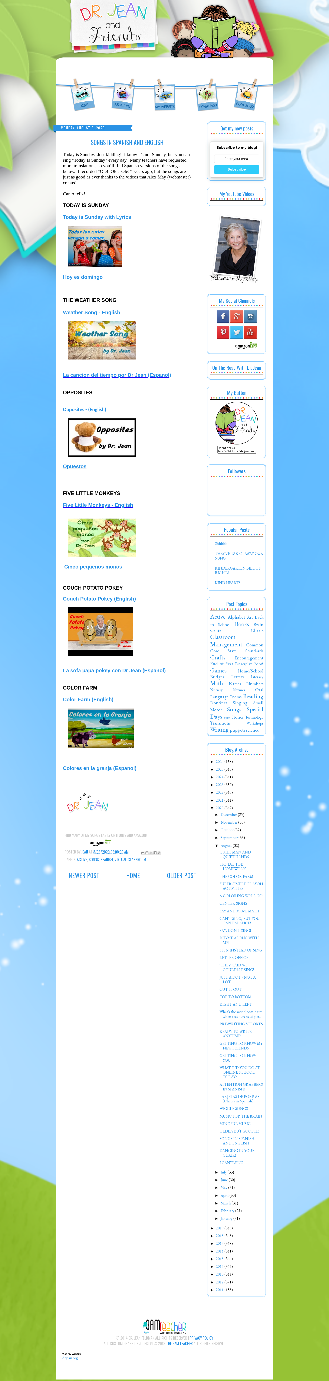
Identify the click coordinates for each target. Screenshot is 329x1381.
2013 (220, 1275)
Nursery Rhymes (227, 691)
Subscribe (237, 169)
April (225, 1196)
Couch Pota (99, 599)
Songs (94, 859)
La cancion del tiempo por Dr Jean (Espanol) (117, 375)
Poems (235, 698)
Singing (240, 704)
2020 (220, 809)
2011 (220, 1291)
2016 (220, 1252)
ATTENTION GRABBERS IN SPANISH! (241, 1088)
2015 (220, 1260)
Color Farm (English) (88, 699)
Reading (253, 697)
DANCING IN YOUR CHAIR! (237, 1154)
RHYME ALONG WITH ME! (239, 941)
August (227, 846)
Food (258, 665)
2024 (220, 778)
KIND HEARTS (227, 584)
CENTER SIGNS (233, 904)
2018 (220, 1237)
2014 (220, 1267)
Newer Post (84, 875)
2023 (220, 785)
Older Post (182, 875)
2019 (220, 1229)
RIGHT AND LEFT (235, 1005)
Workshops (255, 724)
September (229, 838)
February (228, 1212)
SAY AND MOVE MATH (239, 912)
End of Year (221, 665)
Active (82, 859)
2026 (220, 762)
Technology (254, 718)
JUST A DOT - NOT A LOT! (238, 981)
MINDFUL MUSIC (235, 1124)
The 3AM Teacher (179, 1344)
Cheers (257, 631)
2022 (220, 793)
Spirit (227, 719)
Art (250, 618)
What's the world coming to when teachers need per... (241, 1015)
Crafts (217, 659)
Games (218, 672)
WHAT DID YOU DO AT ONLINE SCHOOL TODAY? (240, 1074)
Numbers (254, 685)
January (227, 1219)
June (225, 1181)
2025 (220, 770)
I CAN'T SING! (232, 1164)
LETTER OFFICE (234, 958)
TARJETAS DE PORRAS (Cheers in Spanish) (239, 1100)
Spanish (107, 859)
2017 (220, 1244)
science (252, 731)
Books (242, 625)
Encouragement (248, 659)
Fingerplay (243, 665)
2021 (220, 801)
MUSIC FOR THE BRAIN (241, 1117)
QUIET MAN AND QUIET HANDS (235, 856)
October (227, 831)
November (229, 823)
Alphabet (236, 618)
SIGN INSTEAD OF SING (241, 951)
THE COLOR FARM (236, 877)
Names (235, 685)
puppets (237, 731)
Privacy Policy (201, 1339)
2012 (220, 1283)
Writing (219, 731)
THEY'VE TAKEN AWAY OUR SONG (239, 557)
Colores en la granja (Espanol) (99, 768)
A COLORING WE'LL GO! (241, 897)
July (224, 1173)
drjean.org (70, 1359)
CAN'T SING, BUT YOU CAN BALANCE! (240, 922)
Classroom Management (226, 642)
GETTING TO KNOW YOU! (238, 1059)
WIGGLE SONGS (234, 1109)
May (224, 1188)
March (226, 1204)
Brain (258, 626)
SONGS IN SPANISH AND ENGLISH (237, 1142)
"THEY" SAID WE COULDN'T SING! (237, 968)
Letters (237, 678)
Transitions (220, 724)
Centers (217, 631)
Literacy (257, 678)
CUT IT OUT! (231, 990)
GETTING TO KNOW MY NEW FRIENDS (241, 1047)
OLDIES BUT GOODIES (240, 1132)
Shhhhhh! (222, 544)
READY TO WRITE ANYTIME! (235, 1035)
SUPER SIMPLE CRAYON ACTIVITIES (241, 887)
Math (216, 684)
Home (133, 875)
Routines (218, 704)
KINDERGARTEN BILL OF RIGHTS (238, 572)
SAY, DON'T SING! (235, 931)
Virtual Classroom (130, 859)
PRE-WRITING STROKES (241, 1025)
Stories (237, 718)
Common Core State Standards (236, 649)
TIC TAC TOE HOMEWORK (233, 868)
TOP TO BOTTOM (235, 998)
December (229, 815)
